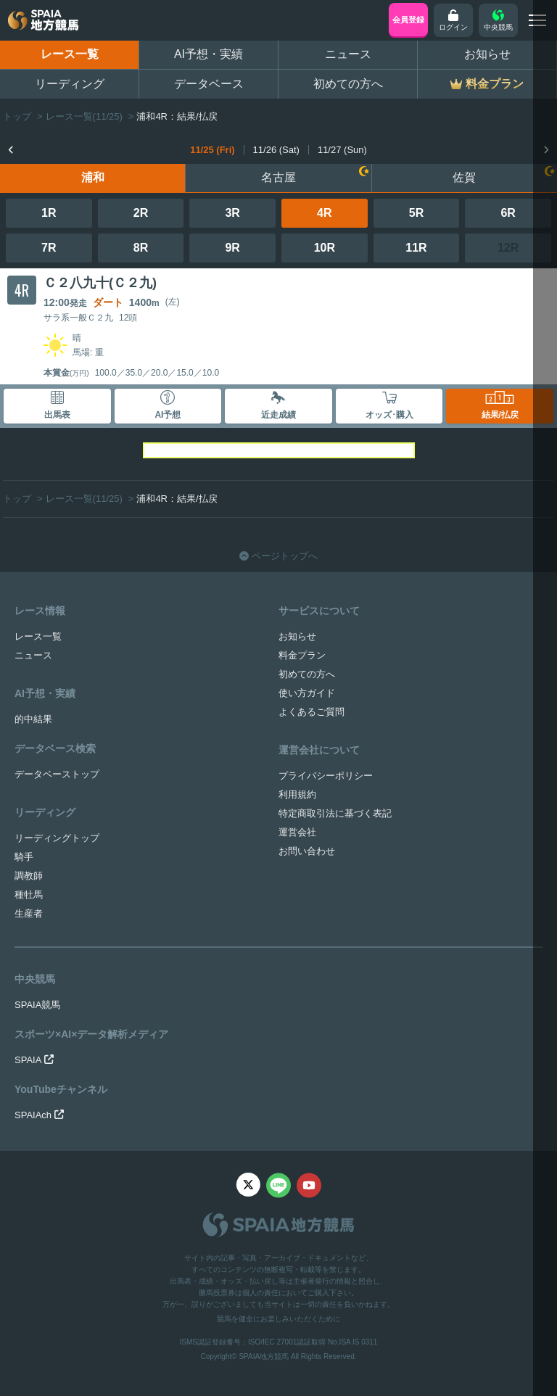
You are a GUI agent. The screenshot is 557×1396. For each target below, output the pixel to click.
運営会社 (297, 832)
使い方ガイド (306, 692)
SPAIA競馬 (37, 1004)
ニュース (348, 54)
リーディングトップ (57, 838)
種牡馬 (29, 894)
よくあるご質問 (311, 711)
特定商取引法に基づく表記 (335, 813)
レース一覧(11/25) (84, 116)
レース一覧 (70, 54)
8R (140, 247)
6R (507, 213)
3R (232, 213)
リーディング (69, 84)
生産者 (29, 913)
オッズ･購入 (389, 405)
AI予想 (167, 405)
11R (415, 247)
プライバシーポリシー (325, 775)
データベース (209, 84)
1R (48, 213)
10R (324, 247)
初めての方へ (348, 84)
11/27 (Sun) (342, 149)
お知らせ (487, 54)
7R (48, 247)
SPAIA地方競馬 (264, 1356)
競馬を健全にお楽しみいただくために (278, 1319)
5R (416, 213)
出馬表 (57, 405)
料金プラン (302, 655)
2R (140, 213)
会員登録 (408, 19)
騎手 (24, 856)
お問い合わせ (306, 851)
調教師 (29, 875)
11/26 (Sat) (276, 149)
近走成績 (278, 405)
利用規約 (297, 794)
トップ (17, 116)
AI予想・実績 (208, 54)
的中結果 (33, 719)
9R (232, 247)
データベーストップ (57, 774)
